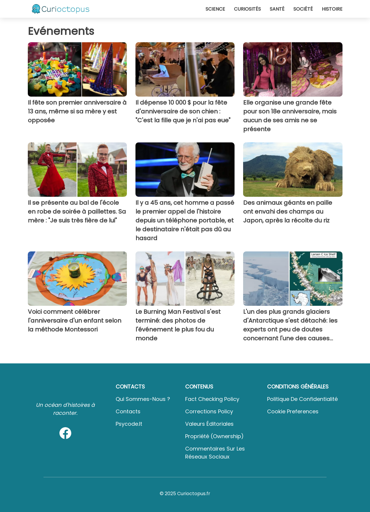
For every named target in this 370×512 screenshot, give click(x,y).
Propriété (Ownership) (214, 436)
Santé (277, 9)
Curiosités (247, 9)
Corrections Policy (209, 411)
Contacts (128, 411)
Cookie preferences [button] (293, 411)
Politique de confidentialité (302, 399)
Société (303, 9)
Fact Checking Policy (212, 399)
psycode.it (129, 424)
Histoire (332, 9)
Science (215, 9)
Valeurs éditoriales (209, 424)
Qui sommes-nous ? (143, 399)
